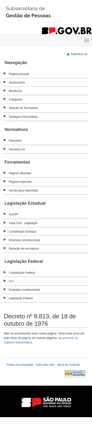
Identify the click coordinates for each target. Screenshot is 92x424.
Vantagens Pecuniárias (23, 116)
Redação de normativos (24, 248)
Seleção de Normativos (23, 108)
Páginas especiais (20, 181)
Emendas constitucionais (24, 240)
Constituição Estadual (22, 231)
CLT (11, 281)
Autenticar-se (78, 54)
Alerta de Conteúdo (68, 364)
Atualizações (17, 82)
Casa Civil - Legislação (23, 223)
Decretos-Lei (17, 149)
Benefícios (15, 91)
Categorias (15, 99)
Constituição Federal (22, 272)
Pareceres (15, 140)
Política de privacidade (20, 364)
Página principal (19, 74)
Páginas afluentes (20, 173)
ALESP (13, 214)
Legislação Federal (21, 298)
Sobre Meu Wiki (45, 364)
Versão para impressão (23, 190)
